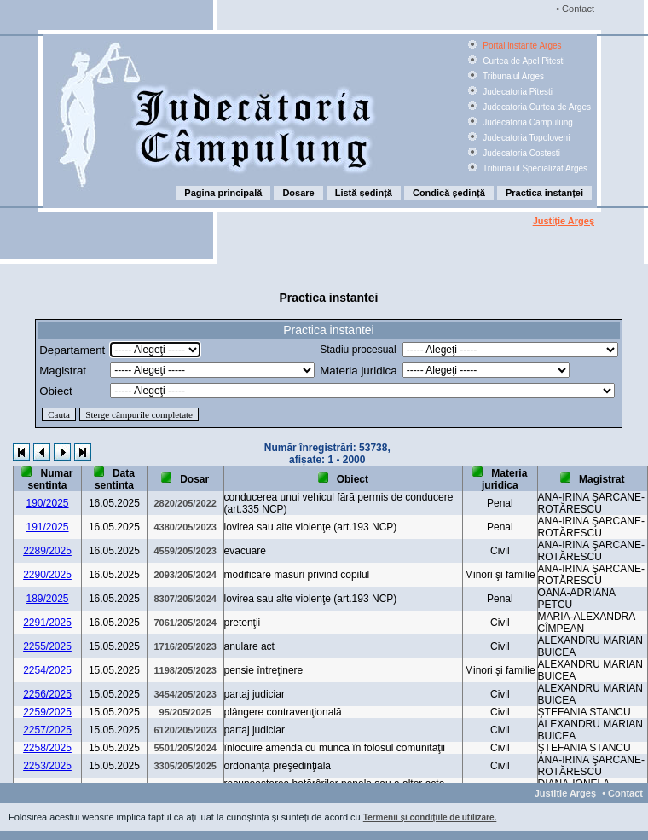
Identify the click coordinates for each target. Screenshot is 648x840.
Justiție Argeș (563, 221)
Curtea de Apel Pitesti (522, 61)
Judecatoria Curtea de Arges (535, 107)
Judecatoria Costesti (519, 153)
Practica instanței (544, 193)
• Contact (573, 8)
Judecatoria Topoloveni (525, 137)
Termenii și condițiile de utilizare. (430, 817)
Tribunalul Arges (512, 76)
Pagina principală (223, 193)
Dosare (298, 193)
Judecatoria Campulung (526, 122)
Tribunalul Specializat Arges (533, 168)
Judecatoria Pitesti (516, 91)
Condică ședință (449, 193)
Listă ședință (363, 193)
